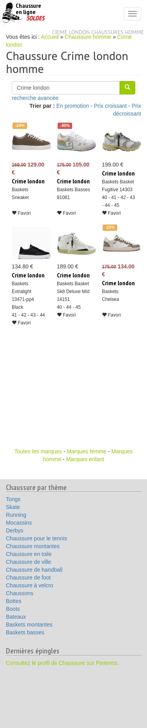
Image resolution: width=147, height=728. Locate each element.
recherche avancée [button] (35, 98)
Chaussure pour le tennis (36, 538)
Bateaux (16, 617)
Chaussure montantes (33, 546)
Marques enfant (85, 459)
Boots (13, 609)
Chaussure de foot (28, 577)
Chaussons (19, 593)
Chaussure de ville (28, 562)
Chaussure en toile (29, 554)
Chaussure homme (88, 37)
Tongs (13, 499)
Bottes (14, 601)
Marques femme (86, 451)
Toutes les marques (38, 451)
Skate (13, 507)
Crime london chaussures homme (98, 32)
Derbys (14, 530)
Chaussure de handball (34, 570)
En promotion (72, 106)
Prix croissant (110, 106)
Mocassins (19, 523)
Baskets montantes (29, 624)
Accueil (50, 37)
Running (16, 515)
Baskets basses (25, 632)
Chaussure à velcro (29, 585)
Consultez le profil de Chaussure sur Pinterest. (62, 663)
